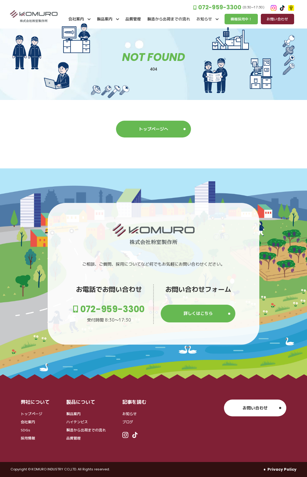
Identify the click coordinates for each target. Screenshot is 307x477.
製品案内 (73, 413)
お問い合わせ (255, 408)
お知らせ (129, 413)
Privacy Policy (282, 469)
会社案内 (28, 421)
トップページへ (153, 129)
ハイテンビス (77, 421)
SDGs (25, 430)
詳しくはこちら (198, 313)
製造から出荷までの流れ (86, 430)
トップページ (31, 413)
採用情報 (28, 438)
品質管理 (73, 438)
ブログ (127, 421)
